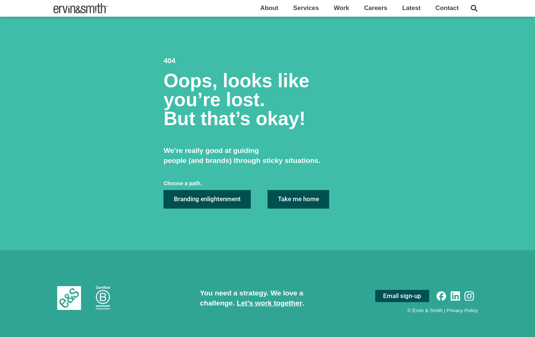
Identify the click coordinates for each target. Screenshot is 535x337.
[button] (474, 8)
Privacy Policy (462, 310)
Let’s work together (269, 303)
